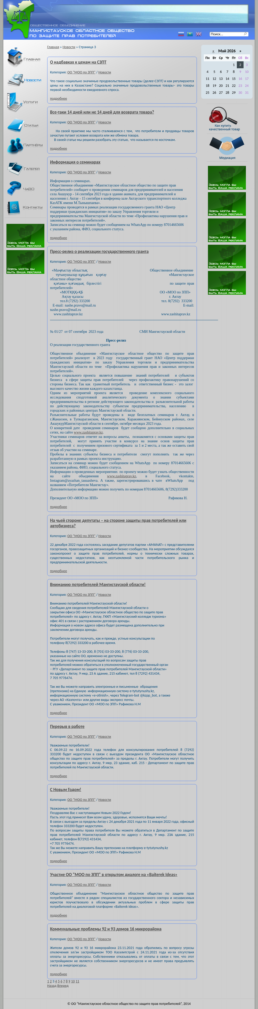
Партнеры (27, 147)
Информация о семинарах (75, 162)
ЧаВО (27, 188)
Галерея (27, 169)
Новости (27, 80)
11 (77, 981)
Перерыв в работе (67, 726)
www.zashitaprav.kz (88, 432)
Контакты (27, 208)
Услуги (27, 102)
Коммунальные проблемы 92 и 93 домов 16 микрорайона (106, 929)
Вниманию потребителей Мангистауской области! (98, 584)
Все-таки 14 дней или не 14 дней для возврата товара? (102, 112)
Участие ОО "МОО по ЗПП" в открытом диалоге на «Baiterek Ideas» (114, 874)
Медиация (229, 147)
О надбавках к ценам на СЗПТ (78, 62)
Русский (181, 34)
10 (73, 981)
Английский (199, 34)
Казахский (190, 34)
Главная (27, 57)
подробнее (58, 98)
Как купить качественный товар (229, 118)
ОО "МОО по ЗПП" (81, 72)
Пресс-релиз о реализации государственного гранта (99, 251)
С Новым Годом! (65, 789)
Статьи (27, 125)
